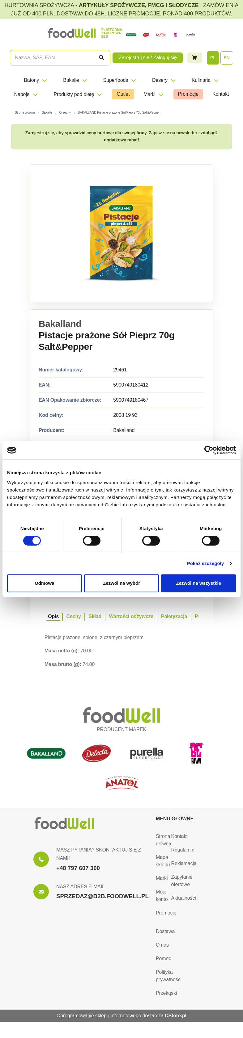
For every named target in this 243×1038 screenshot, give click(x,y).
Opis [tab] (53, 616)
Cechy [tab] (73, 616)
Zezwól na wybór (121, 583)
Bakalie (75, 80)
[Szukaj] (101, 57)
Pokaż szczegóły (205, 563)
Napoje (26, 94)
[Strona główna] (64, 823)
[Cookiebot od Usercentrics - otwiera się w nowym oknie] (209, 450)
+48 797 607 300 (78, 868)
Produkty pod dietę (78, 94)
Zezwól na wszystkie (198, 583)
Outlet (123, 94)
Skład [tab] (94, 616)
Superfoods (120, 80)
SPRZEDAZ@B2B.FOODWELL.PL (102, 896)
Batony (36, 80)
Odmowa (44, 583)
